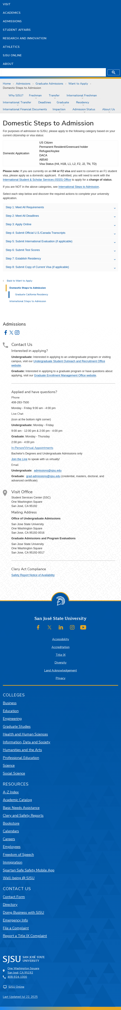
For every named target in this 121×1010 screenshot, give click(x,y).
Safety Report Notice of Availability (33, 575)
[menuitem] (3, 95)
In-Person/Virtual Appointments (32, 448)
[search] (46, 72)
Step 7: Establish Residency (23, 258)
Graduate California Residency (31, 294)
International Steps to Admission (78, 186)
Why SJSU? (16, 95)
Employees (11, 846)
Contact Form (14, 896)
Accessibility (60, 639)
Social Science (14, 773)
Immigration (12, 862)
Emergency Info (15, 920)
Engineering (12, 718)
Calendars (11, 831)
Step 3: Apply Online (18, 224)
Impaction (59, 109)
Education (11, 710)
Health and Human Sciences (25, 734)
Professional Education (21, 757)
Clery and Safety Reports (23, 815)
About (8, 64)
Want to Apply (78, 83)
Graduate (63, 102)
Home (7, 83)
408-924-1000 (17, 977)
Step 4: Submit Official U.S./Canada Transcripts (35, 232)
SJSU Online (12, 55)
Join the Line (19, 459)
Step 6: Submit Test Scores (23, 250)
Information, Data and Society (26, 742)
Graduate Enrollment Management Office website (65, 375)
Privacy (60, 678)
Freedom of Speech (18, 854)
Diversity (60, 663)
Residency (82, 102)
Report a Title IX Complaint (25, 935)
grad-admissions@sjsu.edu (43, 476)
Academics (12, 13)
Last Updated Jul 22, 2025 (20, 997)
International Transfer (17, 102)
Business (10, 703)
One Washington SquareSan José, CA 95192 (23, 970)
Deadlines (44, 102)
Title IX (61, 655)
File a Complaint (16, 928)
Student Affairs (17, 30)
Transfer (54, 95)
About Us (108, 109)
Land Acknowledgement (60, 670)
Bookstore (11, 823)
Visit (7, 4)
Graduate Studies (17, 726)
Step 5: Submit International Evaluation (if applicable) (39, 241)
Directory (10, 904)
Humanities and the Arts (22, 749)
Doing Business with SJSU (23, 912)
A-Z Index (11, 792)
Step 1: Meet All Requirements (25, 207)
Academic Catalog (17, 799)
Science (9, 765)
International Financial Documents (25, 109)
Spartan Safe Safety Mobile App (28, 870)
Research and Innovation (24, 38)
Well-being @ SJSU (19, 877)
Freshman (35, 95)
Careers (9, 838)
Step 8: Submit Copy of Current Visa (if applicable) (37, 267)
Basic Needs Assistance (21, 807)
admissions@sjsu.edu (47, 470)
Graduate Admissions (49, 83)
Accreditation (60, 647)
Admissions (12, 21)
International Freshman (82, 95)
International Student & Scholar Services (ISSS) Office (37, 179)
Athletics (11, 47)
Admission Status (83, 109)
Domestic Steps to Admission (22, 88)
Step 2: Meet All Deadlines (22, 215)
